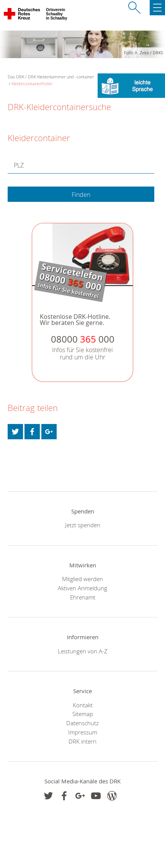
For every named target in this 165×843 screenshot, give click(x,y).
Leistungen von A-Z (83, 651)
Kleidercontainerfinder (31, 83)
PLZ (19, 165)
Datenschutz (82, 723)
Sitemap (82, 714)
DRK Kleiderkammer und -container (61, 77)
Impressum (82, 732)
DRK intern (82, 741)
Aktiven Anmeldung (82, 588)
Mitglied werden (82, 579)
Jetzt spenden (82, 525)
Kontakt (83, 705)
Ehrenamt (82, 597)
